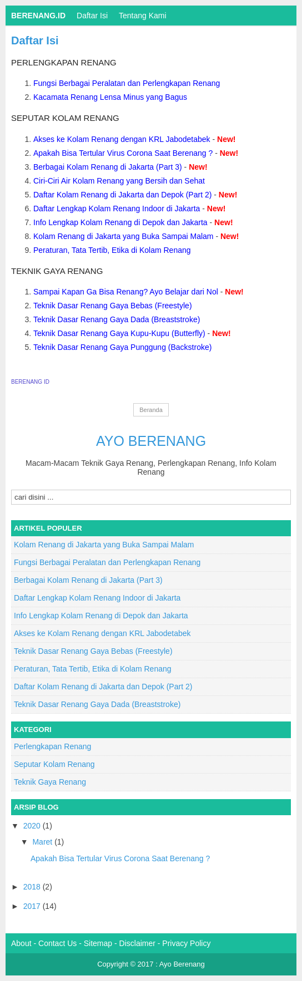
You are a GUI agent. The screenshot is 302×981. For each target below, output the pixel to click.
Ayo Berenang (151, 441)
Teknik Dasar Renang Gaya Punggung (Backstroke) (122, 347)
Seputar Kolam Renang (65, 118)
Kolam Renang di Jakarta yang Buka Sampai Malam (123, 236)
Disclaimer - (141, 943)
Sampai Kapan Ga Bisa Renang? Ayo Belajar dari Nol (125, 291)
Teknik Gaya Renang (57, 271)
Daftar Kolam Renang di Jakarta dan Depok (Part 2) (122, 194)
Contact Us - (61, 943)
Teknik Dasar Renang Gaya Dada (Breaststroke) (116, 319)
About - (24, 943)
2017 (33, 906)
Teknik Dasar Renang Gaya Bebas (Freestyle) (112, 305)
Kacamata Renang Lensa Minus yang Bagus (110, 97)
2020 (33, 825)
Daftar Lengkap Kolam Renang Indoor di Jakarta (116, 208)
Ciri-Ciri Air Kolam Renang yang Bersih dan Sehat (119, 180)
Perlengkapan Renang (64, 62)
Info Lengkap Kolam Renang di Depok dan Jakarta (120, 222)
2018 (33, 886)
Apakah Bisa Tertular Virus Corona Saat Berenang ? (123, 153)
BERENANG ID (30, 382)
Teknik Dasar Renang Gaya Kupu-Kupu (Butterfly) (119, 333)
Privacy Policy (186, 943)
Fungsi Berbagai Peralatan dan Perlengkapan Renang (126, 83)
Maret (43, 841)
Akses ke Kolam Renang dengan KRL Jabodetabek (121, 139)
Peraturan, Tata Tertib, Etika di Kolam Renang (112, 250)
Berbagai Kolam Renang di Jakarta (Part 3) (107, 166)
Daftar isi (92, 15)
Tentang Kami (143, 15)
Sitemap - (101, 943)
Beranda (151, 409)
